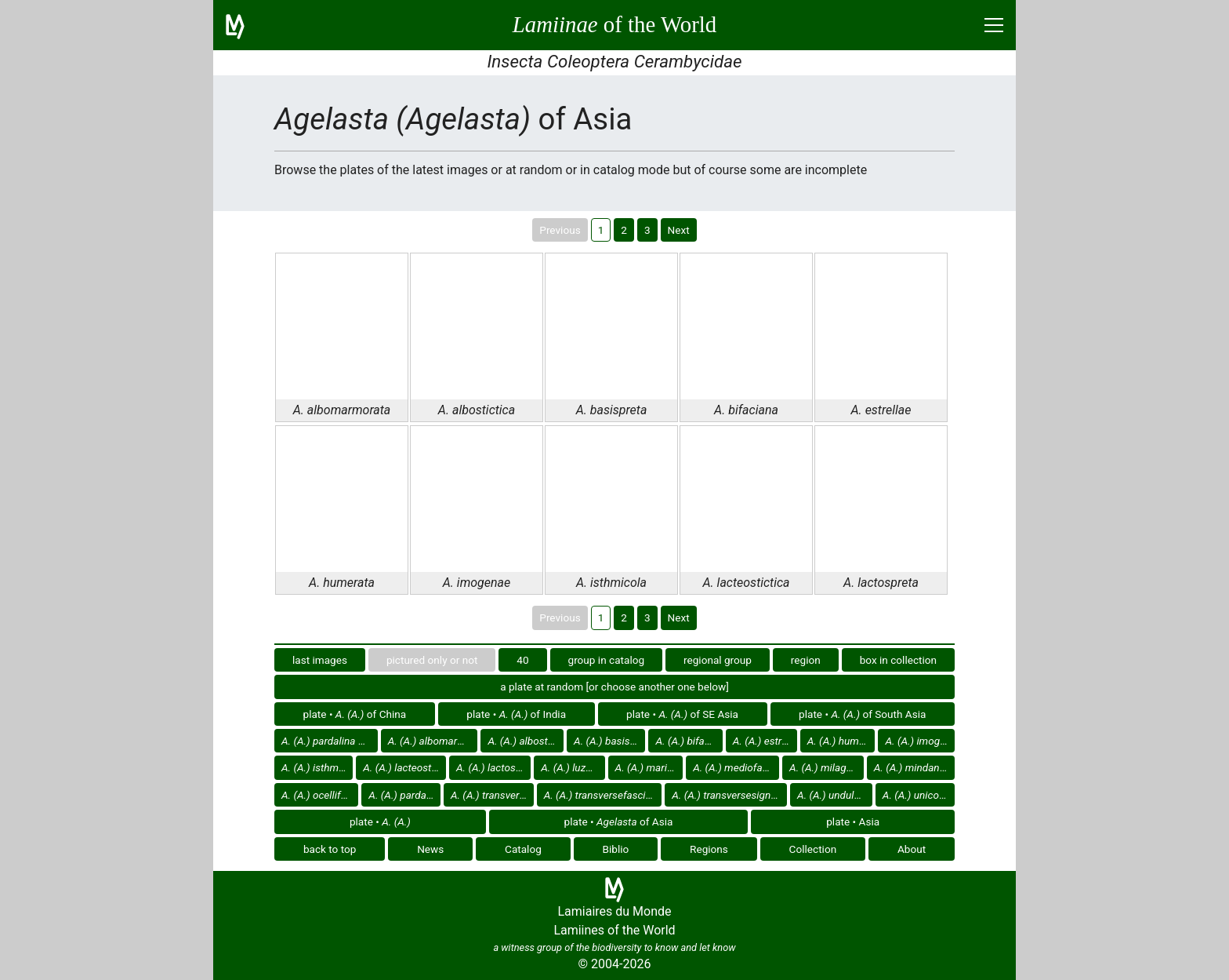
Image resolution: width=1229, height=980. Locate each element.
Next (679, 230)
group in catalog (606, 660)
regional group (717, 660)
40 (522, 660)
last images (319, 660)
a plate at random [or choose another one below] (614, 686)
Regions (709, 849)
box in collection (898, 660)
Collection (813, 849)
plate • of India (516, 714)
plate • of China (355, 714)
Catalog (523, 849)
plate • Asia (852, 821)
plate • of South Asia (862, 714)
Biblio (616, 849)
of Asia (329, 740)
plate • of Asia (618, 821)
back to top (330, 849)
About (911, 849)
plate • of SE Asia (682, 714)
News (430, 849)
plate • (380, 821)
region (806, 660)
